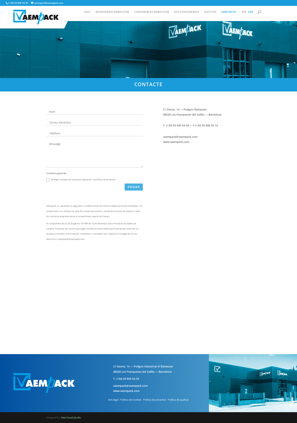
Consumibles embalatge (151, 11)
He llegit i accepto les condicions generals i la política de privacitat (80, 179)
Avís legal (113, 399)
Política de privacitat (154, 399)
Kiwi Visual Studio (71, 417)
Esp (244, 11)
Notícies (210, 11)
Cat (251, 11)
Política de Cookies (130, 399)
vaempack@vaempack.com (180, 137)
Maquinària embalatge (112, 11)
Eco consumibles (186, 11)
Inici (87, 11)
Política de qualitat (178, 399)
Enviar (134, 187)
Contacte (228, 11)
